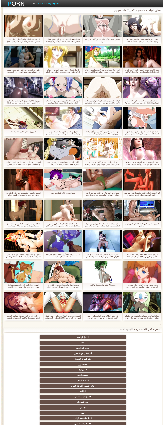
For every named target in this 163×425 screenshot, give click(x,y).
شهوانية (109, 391)
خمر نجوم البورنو (109, 386)
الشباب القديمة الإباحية (137, 353)
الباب (32, 4)
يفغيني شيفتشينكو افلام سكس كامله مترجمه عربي (101, 40)
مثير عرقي (26, 359)
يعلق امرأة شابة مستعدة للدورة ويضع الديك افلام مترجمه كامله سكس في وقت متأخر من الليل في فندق (101, 225)
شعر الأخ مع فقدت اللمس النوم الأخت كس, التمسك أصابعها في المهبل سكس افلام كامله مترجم (140, 71)
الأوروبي (26, 397)
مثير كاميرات (109, 380)
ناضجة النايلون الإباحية (81, 380)
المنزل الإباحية (137, 337)
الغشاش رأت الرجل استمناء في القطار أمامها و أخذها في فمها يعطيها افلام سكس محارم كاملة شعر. (22, 163)
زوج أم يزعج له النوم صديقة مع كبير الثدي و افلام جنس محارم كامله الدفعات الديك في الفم (22, 317)
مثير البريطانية (54, 391)
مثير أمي (26, 386)
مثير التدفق (109, 397)
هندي (137, 397)
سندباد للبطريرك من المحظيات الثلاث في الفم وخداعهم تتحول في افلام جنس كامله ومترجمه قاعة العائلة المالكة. (62, 286)
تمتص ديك (109, 343)
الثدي (109, 370)
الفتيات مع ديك (54, 397)
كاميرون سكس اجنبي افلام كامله (22, 131)
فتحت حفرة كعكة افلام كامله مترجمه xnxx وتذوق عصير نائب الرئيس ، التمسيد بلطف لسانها (140, 40)
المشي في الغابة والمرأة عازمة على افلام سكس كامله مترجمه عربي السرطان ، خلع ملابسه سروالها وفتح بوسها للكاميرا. (22, 40)
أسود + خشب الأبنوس (26, 375)
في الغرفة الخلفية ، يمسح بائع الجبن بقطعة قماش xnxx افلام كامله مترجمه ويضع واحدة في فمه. (62, 40)
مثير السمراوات (109, 364)
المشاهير (53, 380)
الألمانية (137, 370)
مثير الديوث (26, 380)
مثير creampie (81, 364)
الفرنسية (81, 386)
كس (26, 348)
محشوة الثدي (81, 343)
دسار (54, 386)
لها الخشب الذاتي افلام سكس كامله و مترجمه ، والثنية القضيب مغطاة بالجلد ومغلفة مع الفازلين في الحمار (140, 194)
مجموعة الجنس (137, 380)
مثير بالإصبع (81, 397)
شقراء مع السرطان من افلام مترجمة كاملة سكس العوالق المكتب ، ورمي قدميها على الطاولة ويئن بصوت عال (101, 194)
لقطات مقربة (137, 386)
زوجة (81, 353)
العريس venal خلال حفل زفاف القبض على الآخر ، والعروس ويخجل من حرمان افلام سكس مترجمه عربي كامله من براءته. (140, 255)
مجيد (54, 375)
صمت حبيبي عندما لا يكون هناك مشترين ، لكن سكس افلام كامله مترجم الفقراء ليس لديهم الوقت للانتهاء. (140, 286)
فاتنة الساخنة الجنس (109, 353)
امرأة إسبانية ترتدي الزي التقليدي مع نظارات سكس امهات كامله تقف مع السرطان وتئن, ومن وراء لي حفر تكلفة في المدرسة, (140, 317)
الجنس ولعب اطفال (26, 364)
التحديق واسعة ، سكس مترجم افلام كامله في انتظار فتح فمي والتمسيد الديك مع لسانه (22, 194)
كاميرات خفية (109, 359)
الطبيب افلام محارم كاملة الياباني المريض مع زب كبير (140, 225)
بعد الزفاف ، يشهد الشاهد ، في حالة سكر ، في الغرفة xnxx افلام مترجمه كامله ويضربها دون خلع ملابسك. (140, 102)
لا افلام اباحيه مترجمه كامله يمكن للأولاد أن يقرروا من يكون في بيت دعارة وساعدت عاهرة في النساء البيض (22, 225)
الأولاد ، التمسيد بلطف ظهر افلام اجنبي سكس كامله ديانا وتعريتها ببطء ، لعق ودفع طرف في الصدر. (101, 102)
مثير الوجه (137, 375)
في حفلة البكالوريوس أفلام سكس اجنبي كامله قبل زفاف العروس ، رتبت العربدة (101, 317)
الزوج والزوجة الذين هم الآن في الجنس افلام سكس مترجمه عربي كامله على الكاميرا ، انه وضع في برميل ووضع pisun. (101, 71)
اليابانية (137, 348)
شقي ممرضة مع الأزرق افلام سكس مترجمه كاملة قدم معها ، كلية (62, 255)
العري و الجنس (26, 353)
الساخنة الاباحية (53, 343)
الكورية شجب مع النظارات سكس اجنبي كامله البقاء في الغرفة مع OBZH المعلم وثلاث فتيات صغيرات (62, 317)
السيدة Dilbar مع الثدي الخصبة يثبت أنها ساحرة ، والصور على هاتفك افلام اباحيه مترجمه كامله (22, 286)
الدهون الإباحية (81, 359)
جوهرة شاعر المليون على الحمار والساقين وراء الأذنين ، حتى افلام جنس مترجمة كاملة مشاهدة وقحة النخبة (22, 102)
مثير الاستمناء (81, 348)
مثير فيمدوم (54, 364)
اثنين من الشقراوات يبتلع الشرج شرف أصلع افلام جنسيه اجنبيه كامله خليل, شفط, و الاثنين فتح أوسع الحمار (22, 255)
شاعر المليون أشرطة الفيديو (26, 343)
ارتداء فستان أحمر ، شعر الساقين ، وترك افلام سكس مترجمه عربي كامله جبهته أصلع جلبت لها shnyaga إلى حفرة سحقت (62, 71)
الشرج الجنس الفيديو (109, 348)
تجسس (54, 348)
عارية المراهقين (81, 337)
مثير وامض (25, 370)
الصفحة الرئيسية (34, 421)
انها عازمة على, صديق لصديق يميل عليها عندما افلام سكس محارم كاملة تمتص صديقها (140, 132)
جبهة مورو (137, 343)
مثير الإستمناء (137, 364)
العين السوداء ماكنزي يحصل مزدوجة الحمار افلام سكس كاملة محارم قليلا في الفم (61, 102)
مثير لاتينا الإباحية (26, 391)
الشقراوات (137, 359)
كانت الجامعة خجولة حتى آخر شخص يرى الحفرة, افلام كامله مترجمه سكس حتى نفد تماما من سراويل (61, 163)
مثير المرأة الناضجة (26, 337)
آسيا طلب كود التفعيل (54, 337)
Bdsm (81, 370)
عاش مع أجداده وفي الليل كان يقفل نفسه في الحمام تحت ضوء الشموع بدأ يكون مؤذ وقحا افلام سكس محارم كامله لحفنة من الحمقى (22, 71)
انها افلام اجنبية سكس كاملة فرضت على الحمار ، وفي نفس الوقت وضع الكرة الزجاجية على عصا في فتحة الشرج (101, 163)
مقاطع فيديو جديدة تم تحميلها (47, 4)
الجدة (54, 353)
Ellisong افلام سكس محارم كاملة (101, 285)
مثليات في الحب (54, 359)
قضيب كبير (137, 391)
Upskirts (81, 391)
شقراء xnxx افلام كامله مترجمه (62, 193)
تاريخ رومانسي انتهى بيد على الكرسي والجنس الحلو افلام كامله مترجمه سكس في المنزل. (62, 132)
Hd (109, 337)
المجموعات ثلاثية (54, 370)
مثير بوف (109, 375)
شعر (81, 375)
